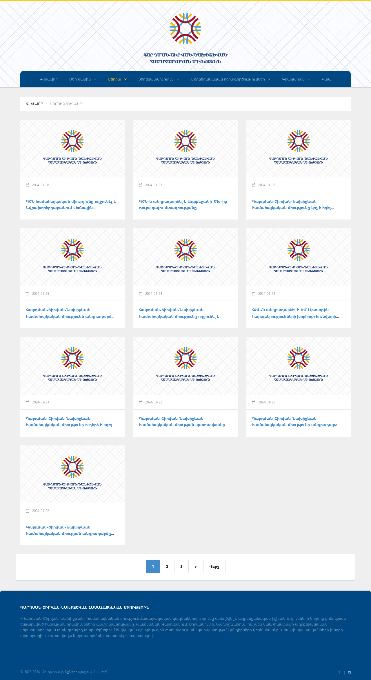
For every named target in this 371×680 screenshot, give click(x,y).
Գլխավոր (49, 79)
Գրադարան (296, 79)
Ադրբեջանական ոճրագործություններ (230, 79)
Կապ (327, 79)
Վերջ (214, 566)
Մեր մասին (82, 79)
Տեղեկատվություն (158, 79)
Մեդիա (117, 79)
